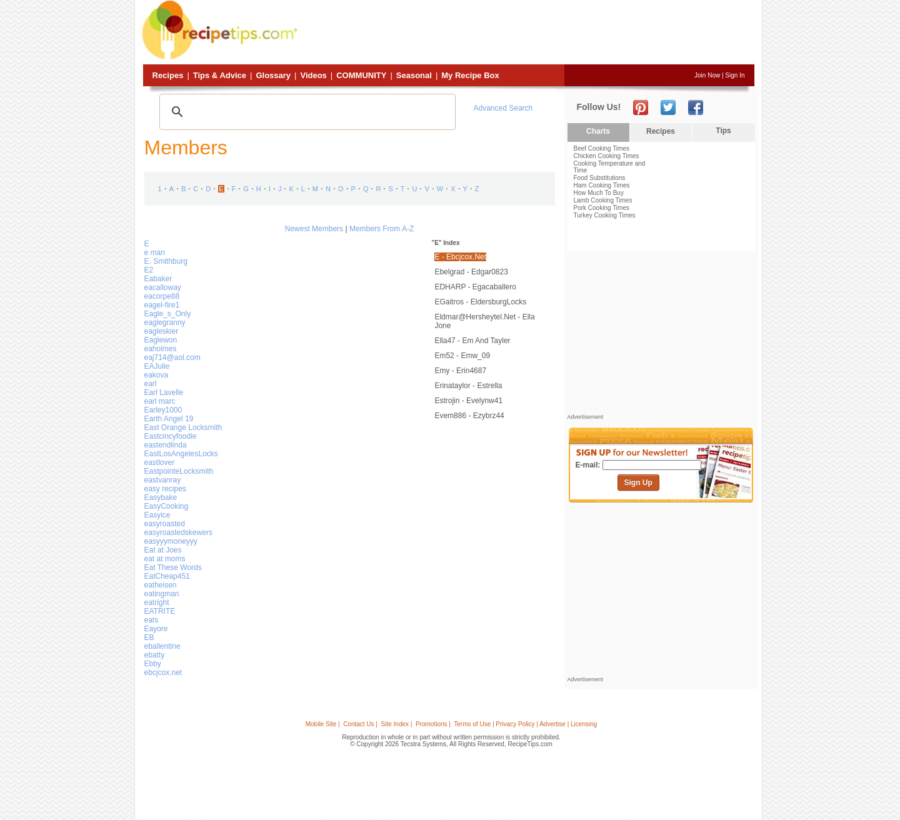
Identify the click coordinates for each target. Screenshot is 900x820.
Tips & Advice (219, 75)
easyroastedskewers (178, 532)
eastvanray (162, 480)
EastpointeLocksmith (179, 471)
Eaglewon (161, 340)
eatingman (161, 593)
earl (150, 383)
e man (154, 252)
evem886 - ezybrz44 (469, 415)
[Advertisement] (527, 33)
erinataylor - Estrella (468, 385)
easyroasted (164, 523)
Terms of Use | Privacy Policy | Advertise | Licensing (525, 724)
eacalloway (162, 287)
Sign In (734, 75)
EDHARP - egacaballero (475, 286)
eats (151, 620)
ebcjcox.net (163, 672)
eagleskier (161, 331)
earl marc (160, 401)
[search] (305, 111)
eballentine (162, 646)
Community (361, 75)
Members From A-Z (381, 228)
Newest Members (314, 228)
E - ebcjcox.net (460, 256)
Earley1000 (163, 410)
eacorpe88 (162, 296)
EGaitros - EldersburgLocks (480, 302)
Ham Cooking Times (602, 185)
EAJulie (157, 366)
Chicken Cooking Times (606, 155)
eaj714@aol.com (172, 357)
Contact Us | (360, 724)
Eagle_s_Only (167, 313)
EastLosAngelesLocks (181, 453)
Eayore (156, 628)
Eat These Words (173, 567)
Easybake (161, 497)
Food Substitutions (600, 177)
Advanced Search (503, 108)
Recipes (168, 75)
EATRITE (160, 611)
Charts (598, 131)
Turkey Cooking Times (605, 215)
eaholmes (160, 348)
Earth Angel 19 (169, 418)
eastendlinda (165, 445)
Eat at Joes (163, 550)
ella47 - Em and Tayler (472, 340)
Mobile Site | (323, 724)
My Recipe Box (470, 75)
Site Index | (396, 724)
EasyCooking (166, 506)
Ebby (152, 663)
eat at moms (165, 558)
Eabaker (158, 278)
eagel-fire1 (162, 305)
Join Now (707, 75)
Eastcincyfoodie (170, 436)
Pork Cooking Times (601, 207)
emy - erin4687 (460, 370)
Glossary (273, 75)
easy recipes (165, 488)
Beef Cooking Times (602, 148)
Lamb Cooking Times (603, 200)
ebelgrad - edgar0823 (471, 272)
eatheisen (160, 585)
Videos (313, 75)
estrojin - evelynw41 (468, 400)
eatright (156, 602)
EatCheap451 (167, 576)
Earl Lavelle (164, 392)
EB (149, 637)
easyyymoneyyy (171, 541)
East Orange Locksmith (183, 427)
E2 (149, 270)
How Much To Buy (599, 192)
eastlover (159, 462)
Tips (723, 130)
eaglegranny (165, 322)
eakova (156, 375)
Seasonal (414, 75)
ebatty (154, 655)
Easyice (157, 515)
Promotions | (433, 724)
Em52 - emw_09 (462, 355)
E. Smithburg (166, 261)
